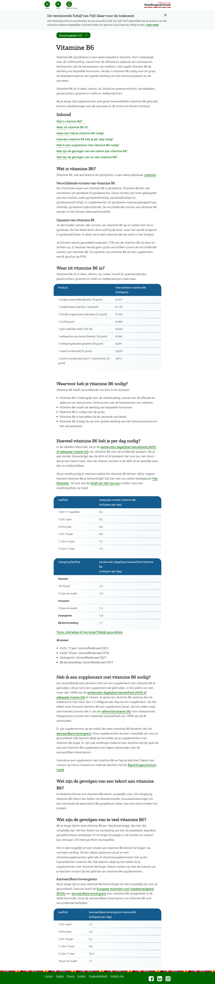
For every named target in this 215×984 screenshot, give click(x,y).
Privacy (70, 975)
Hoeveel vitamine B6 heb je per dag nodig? (84, 139)
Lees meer (152, 24)
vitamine (150, 174)
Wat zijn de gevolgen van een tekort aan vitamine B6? (91, 151)
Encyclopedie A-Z (74, 35)
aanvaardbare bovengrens (73, 733)
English (60, 975)
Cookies (81, 975)
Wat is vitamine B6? (69, 121)
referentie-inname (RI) (116, 711)
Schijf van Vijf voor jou (105, 483)
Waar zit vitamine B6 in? (72, 127)
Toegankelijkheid (98, 975)
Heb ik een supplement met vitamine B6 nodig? (87, 145)
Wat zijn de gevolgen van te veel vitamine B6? (86, 157)
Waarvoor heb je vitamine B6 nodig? (80, 133)
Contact (48, 975)
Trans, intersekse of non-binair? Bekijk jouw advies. (89, 632)
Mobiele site (117, 975)
